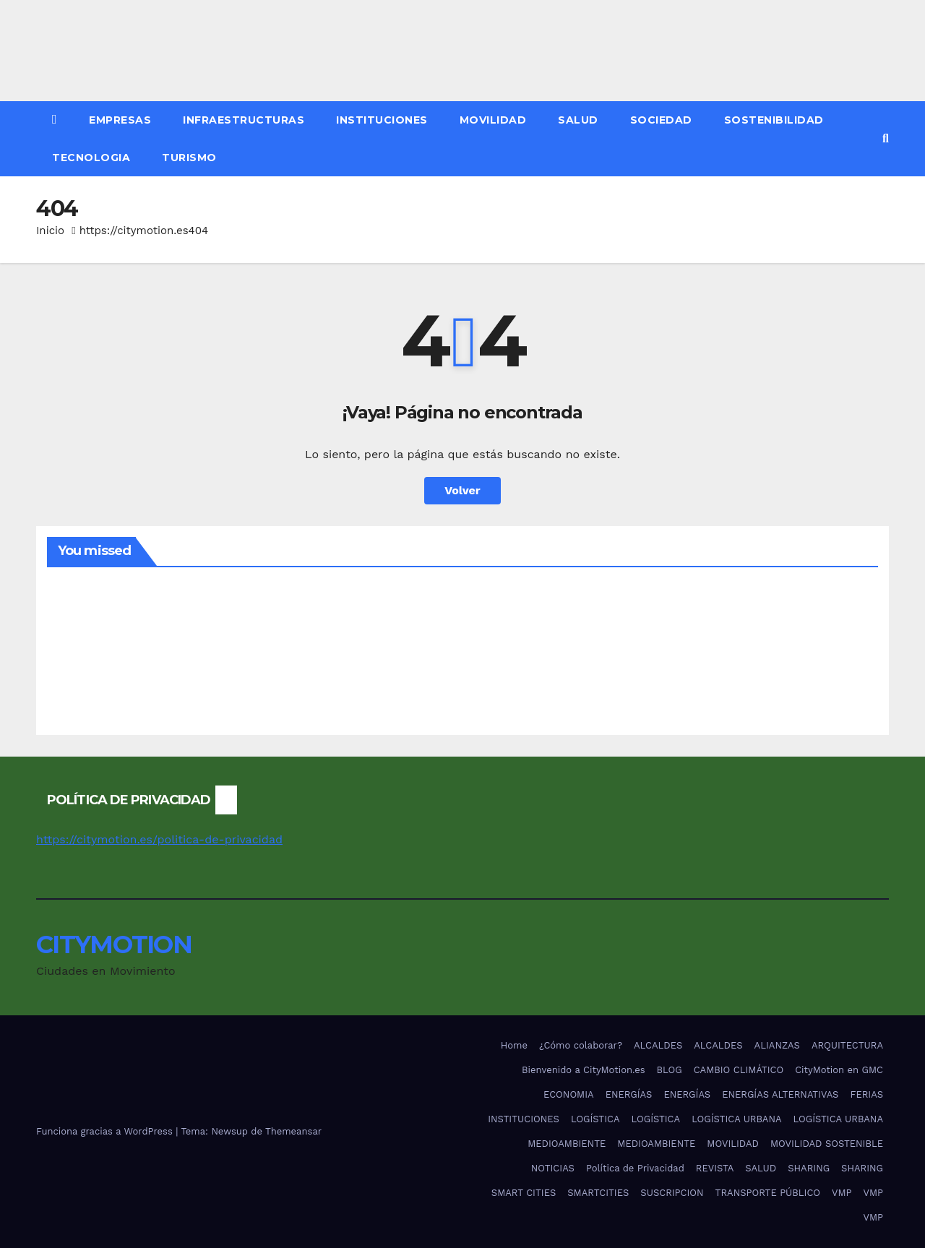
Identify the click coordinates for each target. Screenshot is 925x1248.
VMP (841, 1192)
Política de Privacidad (635, 1168)
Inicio (50, 230)
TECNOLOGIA (91, 157)
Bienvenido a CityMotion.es (583, 1069)
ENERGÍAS (629, 1094)
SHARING (809, 1168)
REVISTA (714, 1168)
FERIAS (866, 1094)
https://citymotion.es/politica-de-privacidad (159, 839)
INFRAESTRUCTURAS (243, 119)
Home (514, 1045)
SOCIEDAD (661, 119)
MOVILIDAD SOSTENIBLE (826, 1143)
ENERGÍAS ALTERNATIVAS (780, 1094)
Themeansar (293, 1131)
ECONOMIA (568, 1094)
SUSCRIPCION (671, 1192)
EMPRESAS (120, 119)
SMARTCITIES (598, 1192)
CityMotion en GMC (839, 1069)
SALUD (578, 119)
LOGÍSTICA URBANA (736, 1119)
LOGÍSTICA (595, 1119)
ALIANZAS (777, 1045)
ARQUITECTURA (847, 1045)
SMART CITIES (523, 1192)
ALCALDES (658, 1045)
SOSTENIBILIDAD (774, 119)
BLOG (669, 1069)
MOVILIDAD (493, 119)
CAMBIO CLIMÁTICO (739, 1069)
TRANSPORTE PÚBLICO (767, 1192)
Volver (462, 490)
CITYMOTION (114, 944)
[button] (885, 138)
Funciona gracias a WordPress (106, 1131)
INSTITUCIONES (382, 119)
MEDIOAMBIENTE (567, 1143)
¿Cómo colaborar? (580, 1045)
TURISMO (189, 157)
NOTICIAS (553, 1168)
